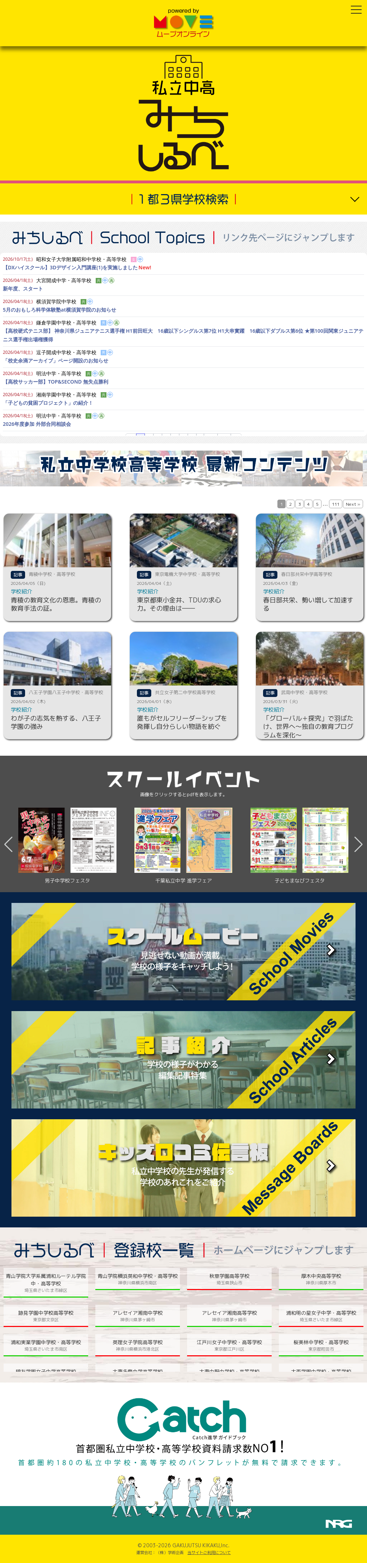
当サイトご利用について (209, 1552)
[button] (358, 844)
